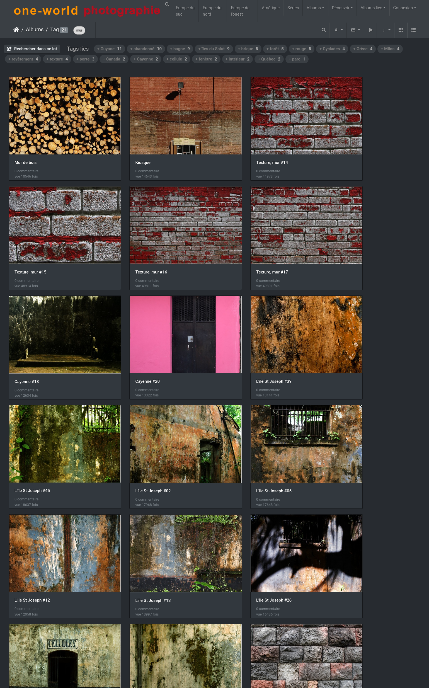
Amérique (271, 7)
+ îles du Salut (213, 48)
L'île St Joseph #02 (242, 349)
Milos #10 (129, 546)
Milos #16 (338, 546)
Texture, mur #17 (135, 250)
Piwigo (211, 676)
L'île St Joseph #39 (32, 349)
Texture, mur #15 (345, 151)
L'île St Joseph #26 (242, 447)
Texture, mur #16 (30, 250)
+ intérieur (238, 59)
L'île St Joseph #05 (347, 349)
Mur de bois (25, 151)
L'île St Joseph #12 (32, 447)
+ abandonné (146, 48)
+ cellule (176, 59)
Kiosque (127, 151)
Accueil (16, 29)
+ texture (57, 59)
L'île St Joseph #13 (137, 447)
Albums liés (371, 7)
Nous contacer (234, 676)
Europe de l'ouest (240, 11)
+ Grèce (362, 48)
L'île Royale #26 (29, 545)
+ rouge (301, 48)
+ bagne (180, 48)
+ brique (248, 48)
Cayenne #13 (237, 250)
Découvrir (341, 7)
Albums (314, 7)
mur (79, 30)
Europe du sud (185, 11)
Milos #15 (234, 546)
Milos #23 (23, 644)
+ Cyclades (332, 48)
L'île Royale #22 (344, 447)
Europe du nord (212, 11)
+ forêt (275, 48)
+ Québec (269, 59)
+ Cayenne (146, 59)
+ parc (297, 59)
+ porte (85, 59)
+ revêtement (23, 59)
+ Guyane (109, 48)
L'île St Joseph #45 (137, 348)
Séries (293, 7)
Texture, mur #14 (240, 151)
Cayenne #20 (341, 250)
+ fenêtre (206, 59)
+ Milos (390, 48)
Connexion (403, 7)
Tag (54, 29)
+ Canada (114, 59)
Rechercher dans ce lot (32, 48)
